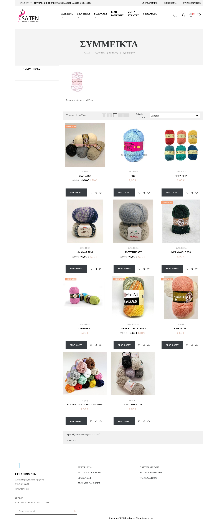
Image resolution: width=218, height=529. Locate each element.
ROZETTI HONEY (133, 252)
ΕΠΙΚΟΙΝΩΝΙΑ (170, 3)
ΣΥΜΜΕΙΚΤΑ (31, 69)
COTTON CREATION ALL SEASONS (85, 404)
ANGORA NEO (181, 328)
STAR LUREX (85, 176)
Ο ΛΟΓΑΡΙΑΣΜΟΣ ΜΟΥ (151, 469)
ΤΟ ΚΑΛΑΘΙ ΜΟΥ (148, 475)
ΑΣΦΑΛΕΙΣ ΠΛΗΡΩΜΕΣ (89, 480)
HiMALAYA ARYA (85, 252)
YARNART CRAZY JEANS (133, 328)
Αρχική (85, 400)
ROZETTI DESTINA (133, 404)
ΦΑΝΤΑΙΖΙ (133, 400)
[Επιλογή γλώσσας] (25, 3)
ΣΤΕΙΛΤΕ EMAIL (150, 3)
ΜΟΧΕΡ (181, 324)
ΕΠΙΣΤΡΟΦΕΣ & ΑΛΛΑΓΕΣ (90, 469)
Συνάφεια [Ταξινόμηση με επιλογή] (175, 116)
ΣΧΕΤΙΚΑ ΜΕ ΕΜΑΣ (150, 464)
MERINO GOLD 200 (181, 252)
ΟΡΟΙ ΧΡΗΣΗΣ (84, 475)
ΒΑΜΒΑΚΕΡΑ (133, 324)
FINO (132, 176)
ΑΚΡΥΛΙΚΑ (85, 171)
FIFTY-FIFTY (181, 176)
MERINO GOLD (85, 328)
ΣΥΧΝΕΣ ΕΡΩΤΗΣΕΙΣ (192, 3)
